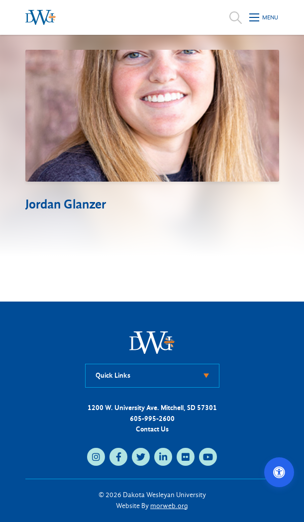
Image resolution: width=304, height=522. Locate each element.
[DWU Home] (152, 342)
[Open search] (235, 17)
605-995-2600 (152, 419)
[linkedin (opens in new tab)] (163, 457)
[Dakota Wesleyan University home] (40, 17)
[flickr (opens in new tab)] (186, 457)
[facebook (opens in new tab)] (118, 457)
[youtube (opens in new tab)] (208, 457)
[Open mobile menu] (264, 17)
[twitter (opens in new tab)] (141, 457)
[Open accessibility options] (279, 472)
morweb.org (169, 506)
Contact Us (152, 429)
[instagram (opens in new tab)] (96, 457)
